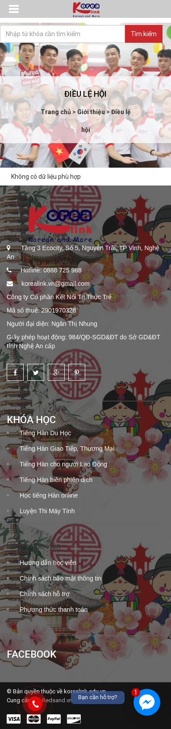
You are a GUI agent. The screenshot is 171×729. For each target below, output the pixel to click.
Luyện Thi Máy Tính (47, 511)
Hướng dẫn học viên (48, 562)
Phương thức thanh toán (54, 609)
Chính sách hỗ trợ (45, 593)
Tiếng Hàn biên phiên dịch (56, 479)
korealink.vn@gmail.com (55, 283)
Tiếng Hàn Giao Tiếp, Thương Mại (67, 448)
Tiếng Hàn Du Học (45, 433)
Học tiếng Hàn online (49, 495)
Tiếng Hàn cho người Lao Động (63, 464)
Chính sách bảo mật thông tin (60, 578)
